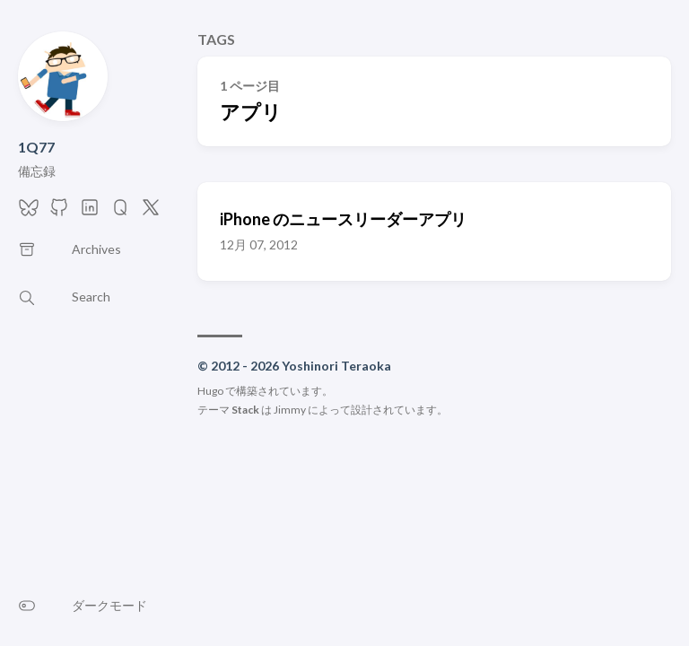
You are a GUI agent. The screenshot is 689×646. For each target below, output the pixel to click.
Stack (245, 409)
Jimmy (290, 409)
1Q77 (36, 146)
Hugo (210, 390)
